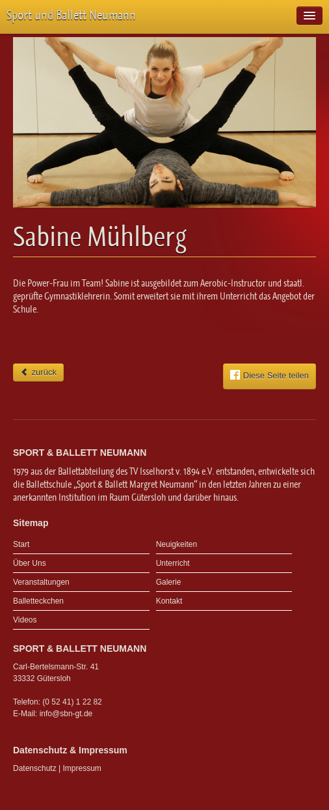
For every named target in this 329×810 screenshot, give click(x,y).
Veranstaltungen (41, 582)
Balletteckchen (38, 601)
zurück (38, 372)
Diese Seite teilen (269, 375)
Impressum (82, 768)
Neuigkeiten (176, 544)
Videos (24, 619)
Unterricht (173, 563)
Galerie (168, 582)
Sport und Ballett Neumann (71, 15)
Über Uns (29, 563)
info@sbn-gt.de (66, 713)
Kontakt (169, 601)
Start (21, 544)
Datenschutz (35, 768)
